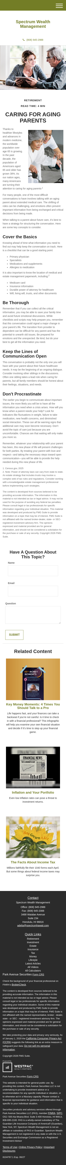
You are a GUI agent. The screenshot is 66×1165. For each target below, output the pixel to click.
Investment (33, 942)
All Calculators (33, 970)
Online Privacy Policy (30, 1147)
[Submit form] (14, 635)
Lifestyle (33, 960)
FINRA (51, 1113)
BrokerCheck (19, 984)
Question (10, 603)
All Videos (32, 967)
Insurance (33, 949)
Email (11, 583)
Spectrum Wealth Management (33, 24)
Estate (33, 945)
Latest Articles (33, 963)
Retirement (33, 938)
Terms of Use (10, 1147)
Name (11, 562)
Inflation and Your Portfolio (33, 792)
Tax (33, 953)
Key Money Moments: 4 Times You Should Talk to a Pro (33, 706)
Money (33, 956)
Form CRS (38, 974)
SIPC (59, 1113)
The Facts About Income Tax (33, 862)
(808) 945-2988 (33, 39)
